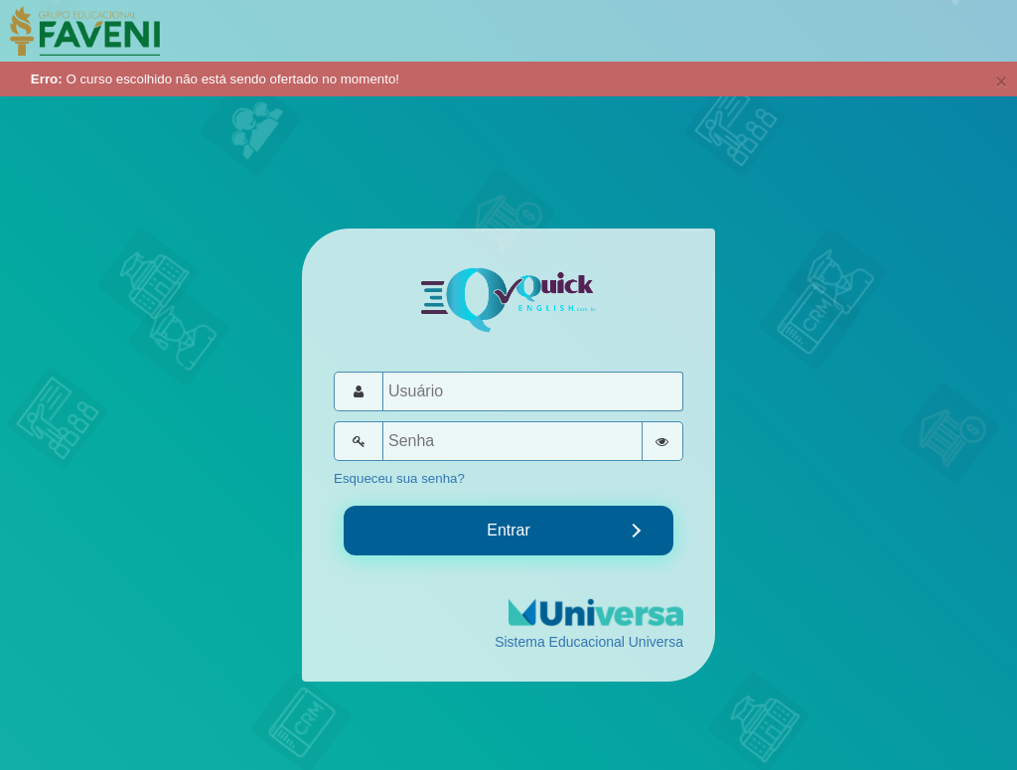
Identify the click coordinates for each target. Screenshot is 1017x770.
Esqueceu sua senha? (399, 478)
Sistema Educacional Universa (589, 642)
